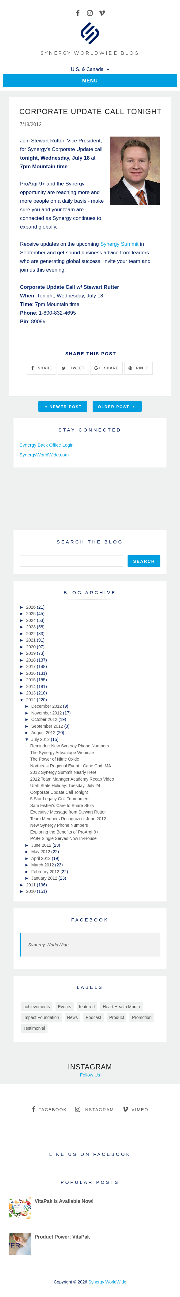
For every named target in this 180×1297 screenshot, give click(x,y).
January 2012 (45, 878)
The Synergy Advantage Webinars (62, 752)
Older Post (116, 407)
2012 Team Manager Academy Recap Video (72, 779)
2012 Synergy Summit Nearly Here (63, 772)
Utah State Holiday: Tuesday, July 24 (65, 786)
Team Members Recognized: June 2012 (68, 819)
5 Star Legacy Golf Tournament (60, 799)
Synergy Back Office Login (47, 445)
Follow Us (90, 1075)
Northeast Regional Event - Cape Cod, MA (70, 766)
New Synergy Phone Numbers (59, 825)
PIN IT (138, 368)
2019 (31, 653)
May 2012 (41, 852)
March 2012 (43, 865)
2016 (31, 673)
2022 (31, 633)
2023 (31, 627)
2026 (31, 607)
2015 (31, 680)
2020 (31, 647)
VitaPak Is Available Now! (64, 1201)
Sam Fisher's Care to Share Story (62, 805)
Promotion (141, 1017)
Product (116, 1017)
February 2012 (45, 871)
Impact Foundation (41, 1017)
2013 (31, 693)
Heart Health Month (121, 1007)
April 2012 (41, 858)
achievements (37, 1007)
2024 (31, 620)
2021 (31, 640)
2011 (31, 885)
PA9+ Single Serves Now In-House (63, 839)
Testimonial (34, 1028)
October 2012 (45, 720)
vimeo (135, 1110)
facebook (49, 1110)
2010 (31, 891)
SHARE (41, 368)
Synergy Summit (119, 244)
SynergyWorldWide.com (44, 455)
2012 (31, 700)
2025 (31, 614)
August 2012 (44, 733)
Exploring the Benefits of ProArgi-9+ (64, 832)
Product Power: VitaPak (62, 1237)
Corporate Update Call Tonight (59, 792)
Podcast (93, 1017)
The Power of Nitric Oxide (54, 759)
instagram (94, 1110)
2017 (31, 667)
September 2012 (47, 726)
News (72, 1017)
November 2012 (47, 713)
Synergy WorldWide (48, 945)
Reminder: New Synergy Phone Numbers (69, 746)
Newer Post (63, 407)
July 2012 (41, 739)
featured (87, 1007)
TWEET (73, 368)
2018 (31, 660)
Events (64, 1007)
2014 (31, 686)
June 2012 (41, 845)
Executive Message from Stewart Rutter (68, 812)
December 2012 (47, 706)
